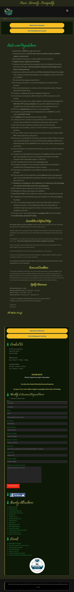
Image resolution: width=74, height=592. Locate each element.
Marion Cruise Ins (14, 551)
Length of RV (10, 452)
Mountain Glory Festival (15, 547)
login (38, 587)
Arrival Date (10, 420)
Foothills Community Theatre (17, 553)
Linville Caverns (13, 516)
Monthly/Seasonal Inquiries (37, 31)
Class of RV (10, 446)
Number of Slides (11, 458)
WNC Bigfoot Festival (15, 543)
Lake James (12, 522)
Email (8, 410)
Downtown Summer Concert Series (19, 545)
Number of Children (12, 440)
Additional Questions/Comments (16, 465)
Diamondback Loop (14, 524)
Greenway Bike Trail (14, 532)
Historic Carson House (15, 534)
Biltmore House (13, 507)
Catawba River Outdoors (16, 513)
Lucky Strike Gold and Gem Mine (18, 530)
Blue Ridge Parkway (14, 526)
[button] (67, 11)
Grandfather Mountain (15, 511)
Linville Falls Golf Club (15, 518)
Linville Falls (12, 515)
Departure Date (11, 427)
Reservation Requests (37, 25)
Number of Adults (12, 433)
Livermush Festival (14, 549)
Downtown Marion (14, 528)
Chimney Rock (13, 520)
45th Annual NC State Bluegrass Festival (20, 555)
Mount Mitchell (13, 509)
